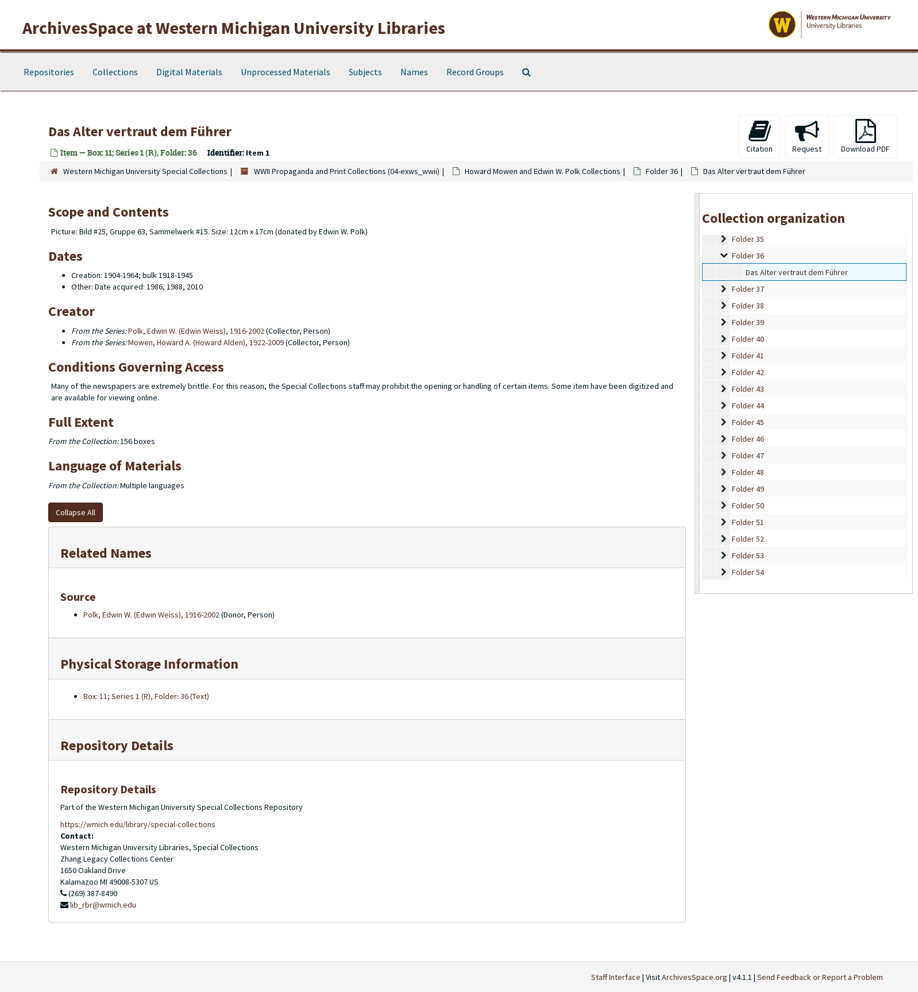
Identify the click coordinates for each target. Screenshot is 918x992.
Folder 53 (748, 555)
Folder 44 (748, 405)
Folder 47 (748, 455)
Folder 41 (748, 355)
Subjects (365, 72)
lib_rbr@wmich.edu (103, 905)
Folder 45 (748, 422)
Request (806, 136)
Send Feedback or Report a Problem (820, 977)
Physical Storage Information (149, 664)
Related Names (106, 553)
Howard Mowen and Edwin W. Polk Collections (542, 171)
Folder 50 (748, 505)
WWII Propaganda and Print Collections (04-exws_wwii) (346, 171)
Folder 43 (748, 389)
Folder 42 (748, 372)
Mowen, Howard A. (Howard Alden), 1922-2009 (206, 342)
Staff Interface (616, 977)
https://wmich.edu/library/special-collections (137, 824)
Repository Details (116, 745)
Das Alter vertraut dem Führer (797, 272)
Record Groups (475, 72)
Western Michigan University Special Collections (145, 171)
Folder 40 (748, 339)
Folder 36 (662, 171)
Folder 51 (748, 522)
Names (414, 72)
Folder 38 (748, 305)
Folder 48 (748, 472)
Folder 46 (748, 439)
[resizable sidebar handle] (697, 393)
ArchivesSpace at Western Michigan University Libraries (233, 27)
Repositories (49, 72)
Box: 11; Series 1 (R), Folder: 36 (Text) (146, 696)
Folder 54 (748, 572)
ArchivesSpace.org (694, 977)
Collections (115, 72)
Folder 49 (748, 489)
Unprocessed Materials (285, 72)
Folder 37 (748, 289)
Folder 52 (748, 539)
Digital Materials (189, 72)
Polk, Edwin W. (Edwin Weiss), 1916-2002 (196, 331)
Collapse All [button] (75, 512)
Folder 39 (748, 322)
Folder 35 (748, 239)
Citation (759, 136)
